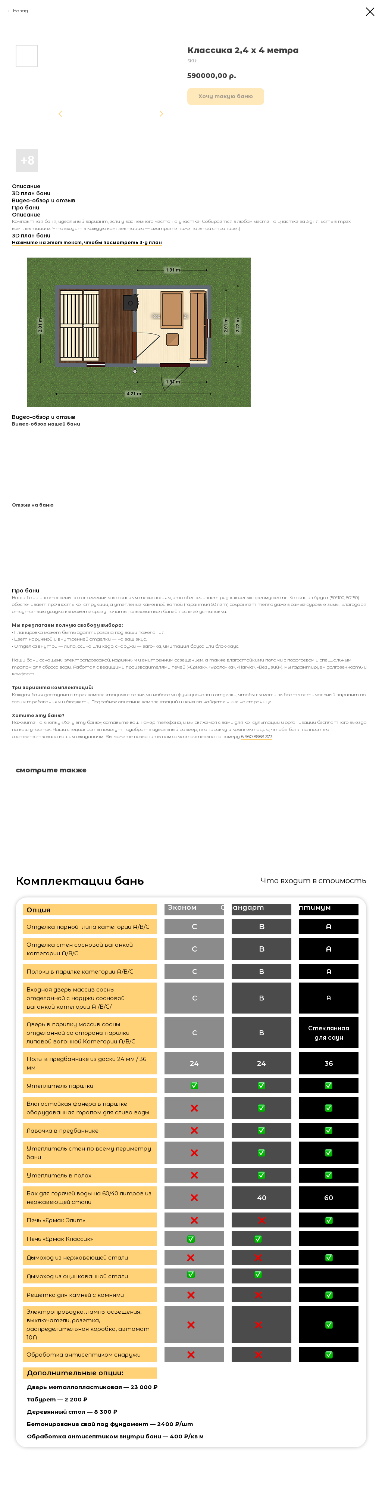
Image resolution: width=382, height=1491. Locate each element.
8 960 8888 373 (256, 736)
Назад (20, 10)
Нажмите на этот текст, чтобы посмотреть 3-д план (87, 242)
